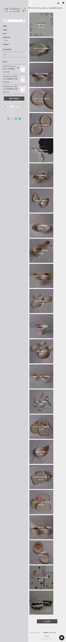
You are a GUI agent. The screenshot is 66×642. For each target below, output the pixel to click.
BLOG (4, 33)
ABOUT (5, 30)
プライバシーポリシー (35, 632)
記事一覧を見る (14, 98)
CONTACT (6, 44)
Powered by (47, 639)
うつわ (6, 40)
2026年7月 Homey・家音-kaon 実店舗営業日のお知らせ (46, 8)
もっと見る (47, 621)
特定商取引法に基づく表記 (49, 632)
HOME (5, 26)
